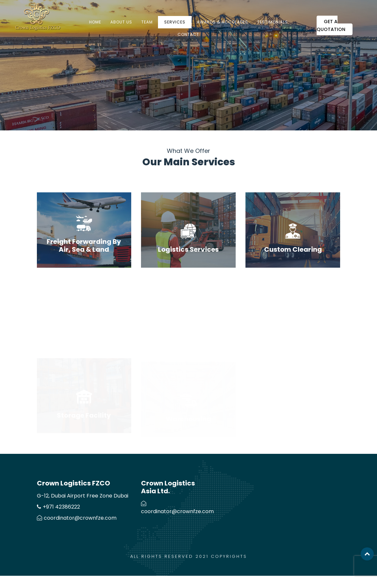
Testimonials (272, 22)
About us (121, 22)
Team (147, 22)
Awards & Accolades (222, 22)
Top (367, 553)
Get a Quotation (331, 25)
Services (174, 22)
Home (95, 22)
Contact (188, 34)
